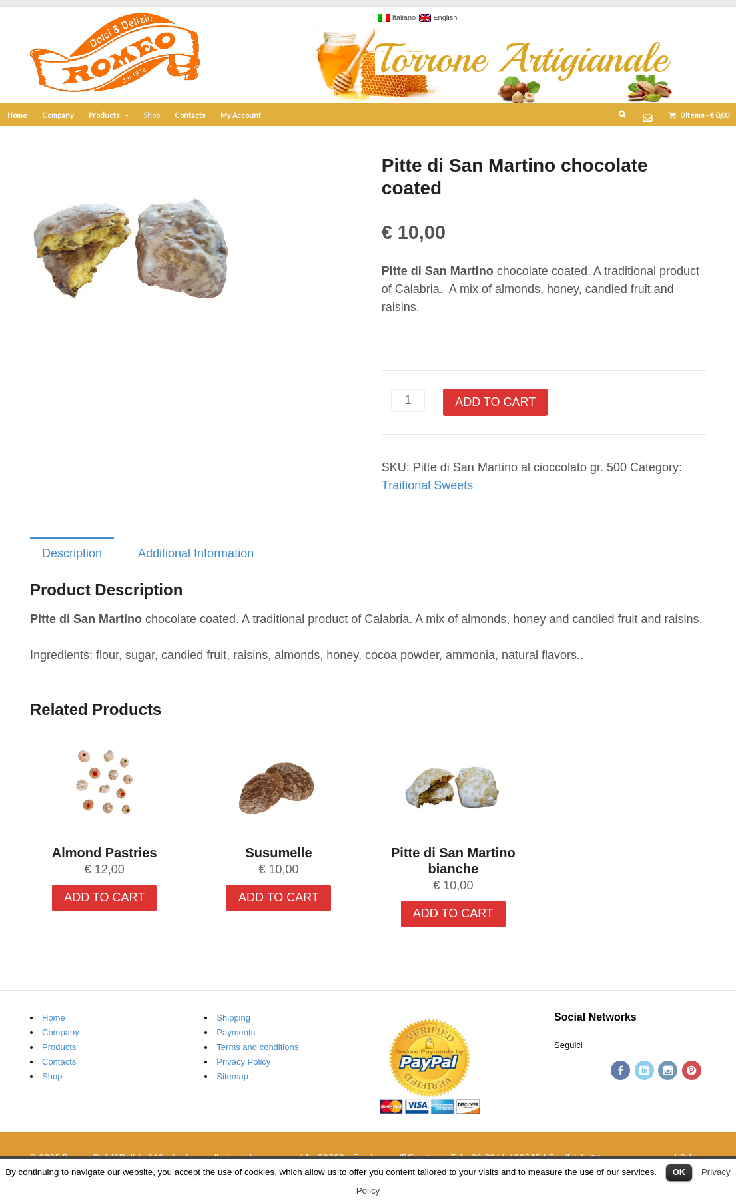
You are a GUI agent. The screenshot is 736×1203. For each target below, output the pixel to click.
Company (58, 115)
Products (104, 115)
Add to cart (495, 402)
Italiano (397, 17)
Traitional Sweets (427, 485)
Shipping (233, 1018)
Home (17, 115)
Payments (235, 1032)
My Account (240, 115)
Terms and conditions (257, 1047)
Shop (151, 115)
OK (679, 1172)
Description (72, 553)
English (438, 17)
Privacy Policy (243, 1062)
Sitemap (232, 1076)
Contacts (190, 115)
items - (704, 115)
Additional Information (196, 553)
